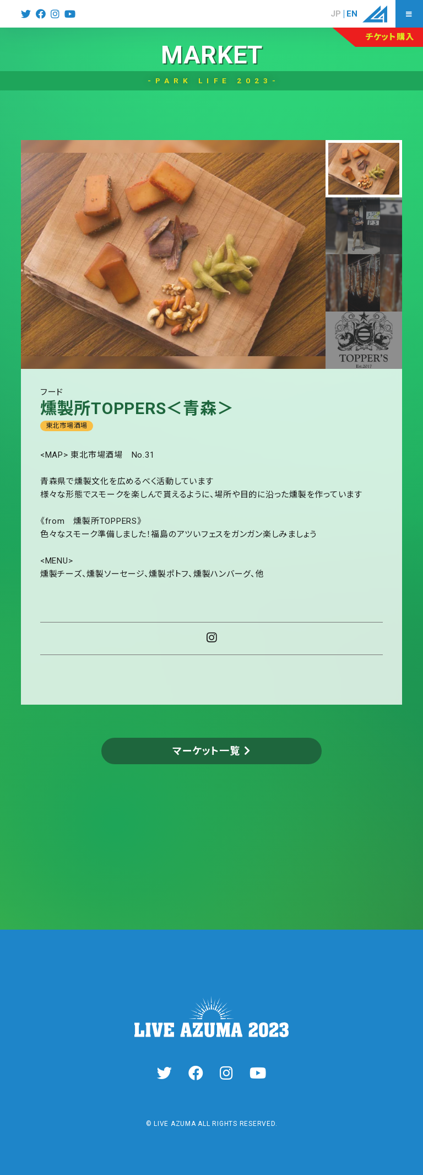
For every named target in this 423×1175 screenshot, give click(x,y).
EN (351, 14)
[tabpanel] (173, 254)
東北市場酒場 (67, 426)
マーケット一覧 (206, 750)
